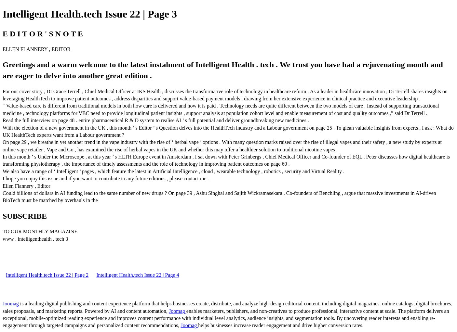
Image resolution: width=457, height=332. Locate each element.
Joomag (11, 303)
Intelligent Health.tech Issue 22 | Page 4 (137, 275)
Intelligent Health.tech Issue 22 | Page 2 (47, 275)
